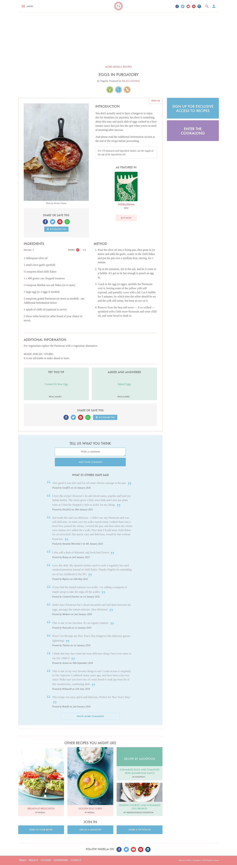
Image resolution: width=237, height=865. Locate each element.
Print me (155, 100)
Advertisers (60, 860)
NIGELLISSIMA (131, 81)
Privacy (33, 860)
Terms (22, 860)
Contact (75, 860)
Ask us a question (90, 829)
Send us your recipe (41, 829)
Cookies (45, 860)
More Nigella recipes (118, 66)
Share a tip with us (140, 829)
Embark (188, 860)
